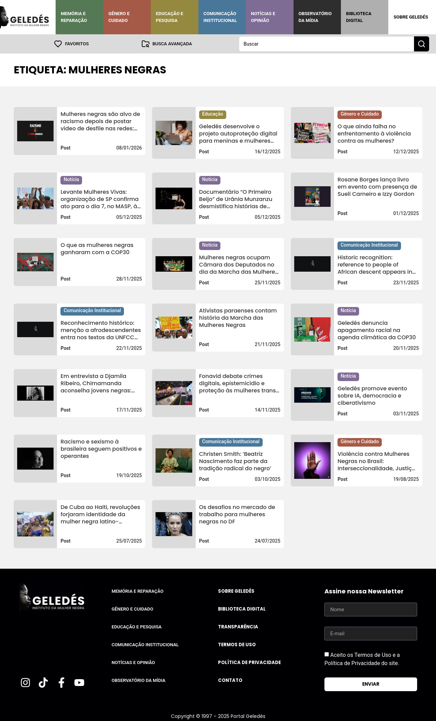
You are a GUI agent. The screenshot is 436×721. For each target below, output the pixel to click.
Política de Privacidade (249, 662)
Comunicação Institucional (220, 17)
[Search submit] (421, 43)
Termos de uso (237, 644)
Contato (230, 680)
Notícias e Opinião (263, 17)
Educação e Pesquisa (169, 17)
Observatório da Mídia (315, 17)
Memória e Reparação (74, 17)
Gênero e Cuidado (119, 17)
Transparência (238, 627)
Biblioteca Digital (358, 17)
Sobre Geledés (410, 17)
